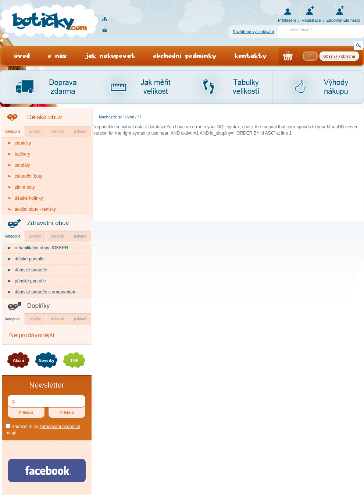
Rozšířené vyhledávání (253, 31)
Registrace (311, 20)
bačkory (22, 154)
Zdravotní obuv (48, 223)
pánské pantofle (30, 281)
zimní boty (25, 187)
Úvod (129, 117)
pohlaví (80, 131)
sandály (22, 165)
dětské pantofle (29, 258)
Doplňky (38, 305)
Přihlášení (287, 20)
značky (35, 131)
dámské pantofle (31, 270)
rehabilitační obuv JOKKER (41, 247)
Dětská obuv (44, 117)
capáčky (23, 143)
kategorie (12, 131)
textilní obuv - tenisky (35, 209)
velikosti (57, 131)
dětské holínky (29, 198)
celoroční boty (28, 176)
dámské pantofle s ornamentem (45, 292)
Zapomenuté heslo (343, 20)
